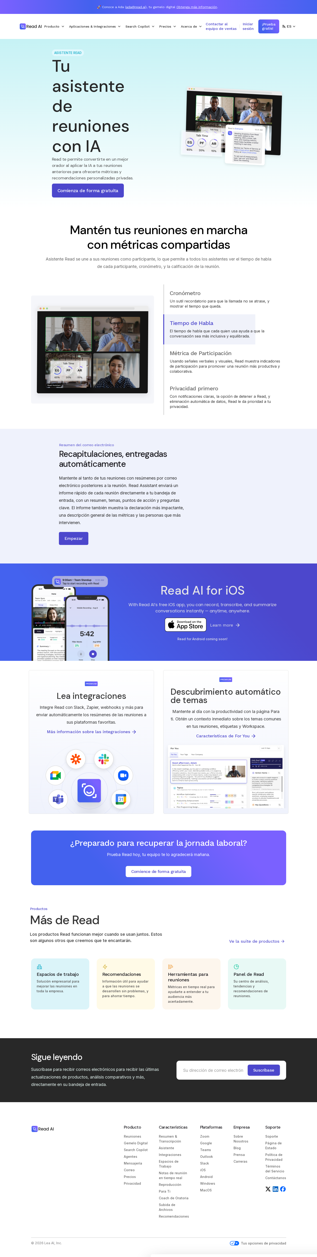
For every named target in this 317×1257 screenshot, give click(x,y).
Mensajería (133, 1163)
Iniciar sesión (248, 26)
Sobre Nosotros (241, 1138)
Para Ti (164, 1191)
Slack (204, 1163)
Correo (129, 1170)
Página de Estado (273, 1145)
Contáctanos (275, 1178)
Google (206, 1143)
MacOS (206, 1190)
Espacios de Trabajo (169, 1163)
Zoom (204, 1136)
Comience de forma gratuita (158, 871)
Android (206, 1177)
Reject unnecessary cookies (278, 1245)
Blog (237, 1148)
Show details (71, 1237)
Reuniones (132, 1136)
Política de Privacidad (273, 1157)
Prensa (239, 1155)
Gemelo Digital (136, 1143)
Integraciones (170, 1155)
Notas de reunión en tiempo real (173, 1175)
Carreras (240, 1161)
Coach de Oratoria (174, 1198)
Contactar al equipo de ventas (221, 26)
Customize (278, 1230)
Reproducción (170, 1185)
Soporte (271, 1136)
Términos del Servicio (274, 1168)
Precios (130, 1177)
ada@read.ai (135, 7)
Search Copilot (136, 1150)
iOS (203, 1170)
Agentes (130, 1156)
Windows (207, 1183)
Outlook (206, 1156)
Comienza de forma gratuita (88, 190)
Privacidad (132, 1183)
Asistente (166, 1148)
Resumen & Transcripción (170, 1138)
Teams (205, 1150)
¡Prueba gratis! (268, 26)
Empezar (73, 538)
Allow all (278, 1214)
